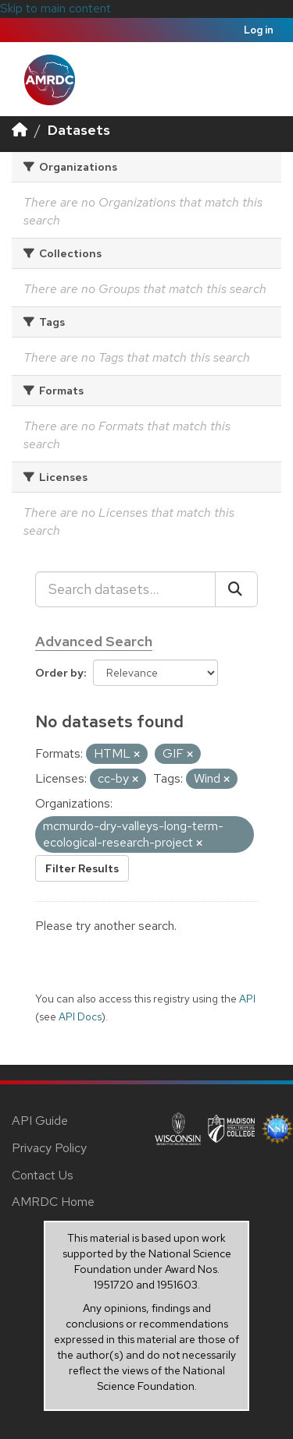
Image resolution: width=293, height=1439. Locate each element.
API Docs (80, 1016)
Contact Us (42, 1175)
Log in (258, 30)
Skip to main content (55, 8)
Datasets (79, 130)
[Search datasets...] (125, 589)
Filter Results (82, 868)
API (247, 999)
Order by (59, 673)
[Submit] (236, 589)
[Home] (19, 130)
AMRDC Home (53, 1201)
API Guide (40, 1120)
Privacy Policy (49, 1148)
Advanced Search (93, 641)
